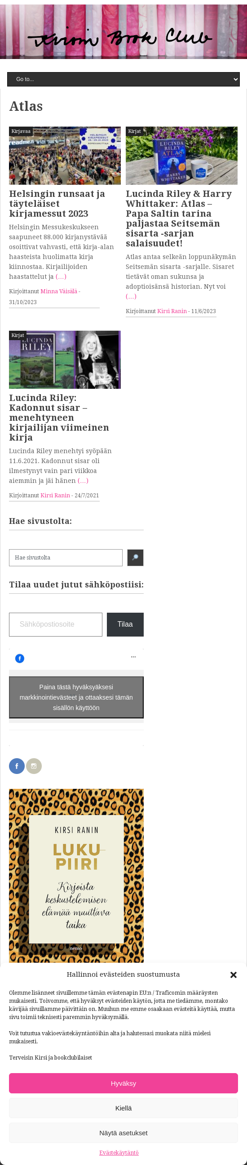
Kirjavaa (21, 131)
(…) (61, 276)
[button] (233, 974)
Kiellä (123, 1108)
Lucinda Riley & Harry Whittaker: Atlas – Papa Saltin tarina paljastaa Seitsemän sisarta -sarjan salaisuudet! (179, 218)
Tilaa (125, 624)
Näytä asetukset (123, 1133)
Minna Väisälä (58, 291)
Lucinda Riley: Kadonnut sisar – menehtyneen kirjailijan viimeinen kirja (59, 417)
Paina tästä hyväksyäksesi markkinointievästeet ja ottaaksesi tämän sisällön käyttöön (76, 697)
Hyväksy (124, 1083)
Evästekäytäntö (119, 1153)
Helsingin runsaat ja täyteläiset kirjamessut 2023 (57, 203)
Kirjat (134, 131)
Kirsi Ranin (172, 311)
